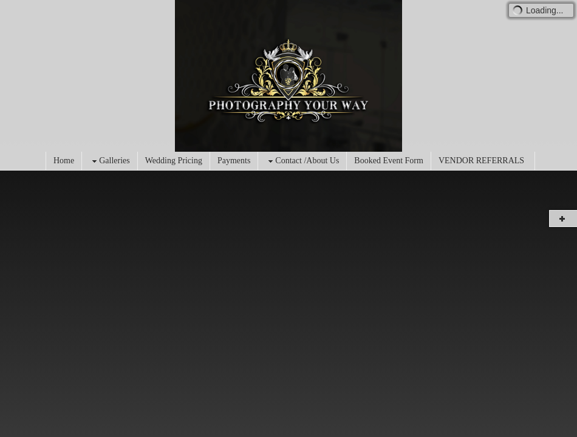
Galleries (109, 161)
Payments (233, 160)
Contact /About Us (302, 161)
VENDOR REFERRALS (481, 160)
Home (63, 160)
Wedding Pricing (173, 160)
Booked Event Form (388, 160)
